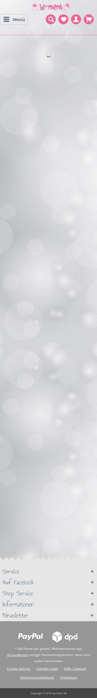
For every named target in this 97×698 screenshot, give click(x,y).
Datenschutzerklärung (37, 677)
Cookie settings (19, 668)
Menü (14, 18)
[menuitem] (14, 19)
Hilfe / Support (75, 668)
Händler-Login (47, 668)
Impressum (68, 677)
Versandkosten (17, 655)
